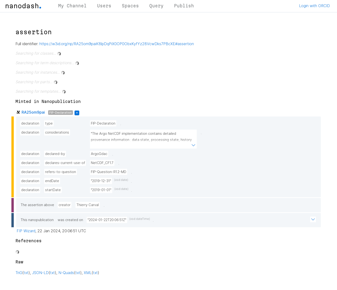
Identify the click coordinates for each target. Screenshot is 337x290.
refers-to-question (60, 172)
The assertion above (37, 205)
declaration (30, 123)
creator (64, 205)
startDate (53, 190)
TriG (18, 272)
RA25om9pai (33, 112)
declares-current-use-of (65, 163)
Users (104, 5)
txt (26, 272)
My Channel (72, 5)
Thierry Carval (87, 205)
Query (156, 5)
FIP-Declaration (60, 112)
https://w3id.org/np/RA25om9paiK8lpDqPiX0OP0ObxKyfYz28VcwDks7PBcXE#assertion (116, 43)
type (49, 123)
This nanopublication (37, 220)
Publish (184, 5)
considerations (57, 132)
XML (88, 272)
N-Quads (66, 272)
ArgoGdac (99, 154)
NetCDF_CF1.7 (102, 163)
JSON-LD (40, 272)
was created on (70, 220)
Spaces (130, 5)
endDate (52, 181)
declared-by (55, 154)
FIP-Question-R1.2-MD (108, 172)
